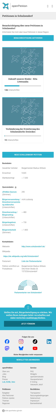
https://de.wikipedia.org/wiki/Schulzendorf (21, 256)
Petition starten (8, 398)
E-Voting (33, 382)
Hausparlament (36, 379)
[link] (52, 6)
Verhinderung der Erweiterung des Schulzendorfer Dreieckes (23, 130)
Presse (5, 379)
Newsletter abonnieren (28, 360)
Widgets (33, 374)
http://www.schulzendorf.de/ (33, 246)
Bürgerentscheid (9, 230)
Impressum (34, 401)
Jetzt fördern (28, 324)
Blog (4, 377)
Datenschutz (35, 398)
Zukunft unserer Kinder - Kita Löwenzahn (22, 80)
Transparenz (35, 393)
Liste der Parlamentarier (32, 261)
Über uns (5, 371)
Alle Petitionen (8, 395)
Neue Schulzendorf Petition (28, 155)
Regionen (6, 403)
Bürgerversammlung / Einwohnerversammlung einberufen (11, 202)
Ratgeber (5, 393)
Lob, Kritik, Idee (8, 382)
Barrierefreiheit (36, 403)
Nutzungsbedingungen (39, 395)
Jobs (4, 374)
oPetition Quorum (9, 192)
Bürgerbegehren (9, 222)
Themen (5, 401)
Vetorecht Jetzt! (36, 384)
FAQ (32, 371)
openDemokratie (36, 377)
